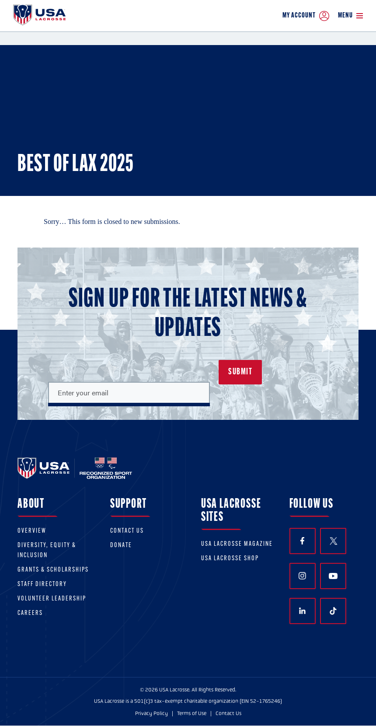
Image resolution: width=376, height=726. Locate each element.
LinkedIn (302, 610)
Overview (31, 531)
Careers (30, 613)
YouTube (333, 576)
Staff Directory (42, 584)
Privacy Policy (151, 713)
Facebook (302, 540)
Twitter (333, 541)
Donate (121, 545)
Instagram (302, 575)
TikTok (333, 611)
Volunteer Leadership (51, 599)
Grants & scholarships (53, 570)
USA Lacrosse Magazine (237, 544)
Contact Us (127, 531)
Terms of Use (191, 713)
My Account (305, 16)
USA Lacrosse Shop (230, 558)
